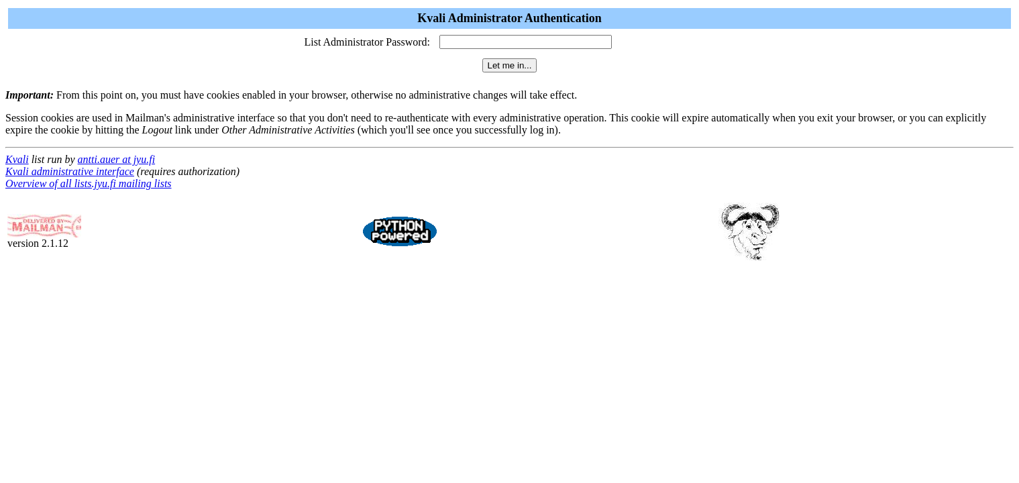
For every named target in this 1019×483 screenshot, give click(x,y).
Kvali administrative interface (69, 171)
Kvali (17, 159)
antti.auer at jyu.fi (117, 159)
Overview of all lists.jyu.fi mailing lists (88, 183)
